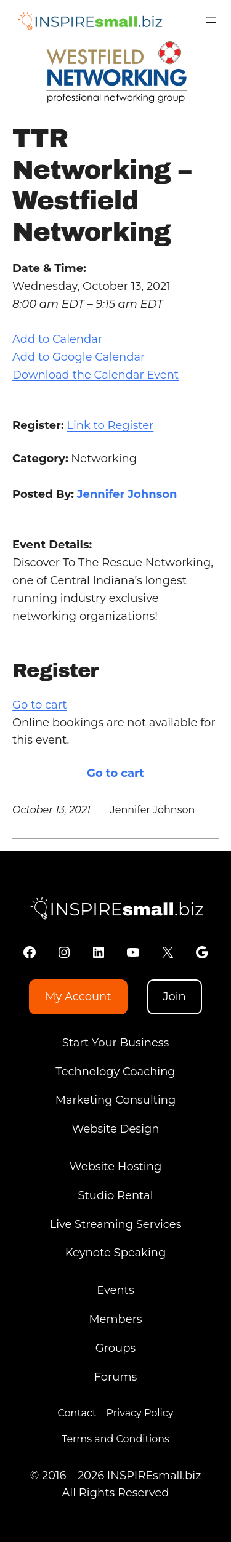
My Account (78, 996)
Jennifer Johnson (127, 494)
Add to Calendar (57, 339)
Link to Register (110, 425)
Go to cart (39, 705)
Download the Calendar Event (95, 375)
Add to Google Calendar (78, 357)
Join (174, 996)
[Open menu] (211, 20)
